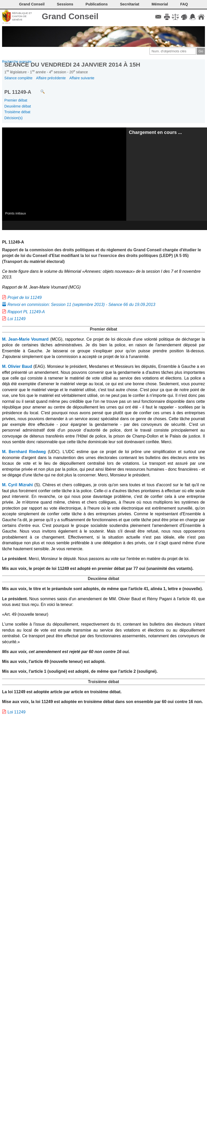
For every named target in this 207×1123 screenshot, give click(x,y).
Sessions (65, 4)
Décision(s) (13, 118)
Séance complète (18, 78)
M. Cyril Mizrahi (17, 485)
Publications (97, 4)
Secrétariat (129, 4)
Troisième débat (17, 112)
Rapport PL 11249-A (26, 312)
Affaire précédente (51, 78)
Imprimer (167, 17)
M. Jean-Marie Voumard (25, 339)
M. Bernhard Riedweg (24, 451)
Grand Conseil (70, 16)
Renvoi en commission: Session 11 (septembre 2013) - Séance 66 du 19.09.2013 (81, 304)
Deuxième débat (17, 106)
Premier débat (15, 100)
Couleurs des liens (184, 17)
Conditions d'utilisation (175, 17)
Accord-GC (192, 17)
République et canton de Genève (22, 16)
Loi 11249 (17, 319)
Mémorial (160, 4)
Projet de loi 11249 (25, 297)
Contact (158, 17)
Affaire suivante (81, 78)
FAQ (184, 4)
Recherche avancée (17, 61)
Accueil (201, 17)
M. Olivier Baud (17, 366)
